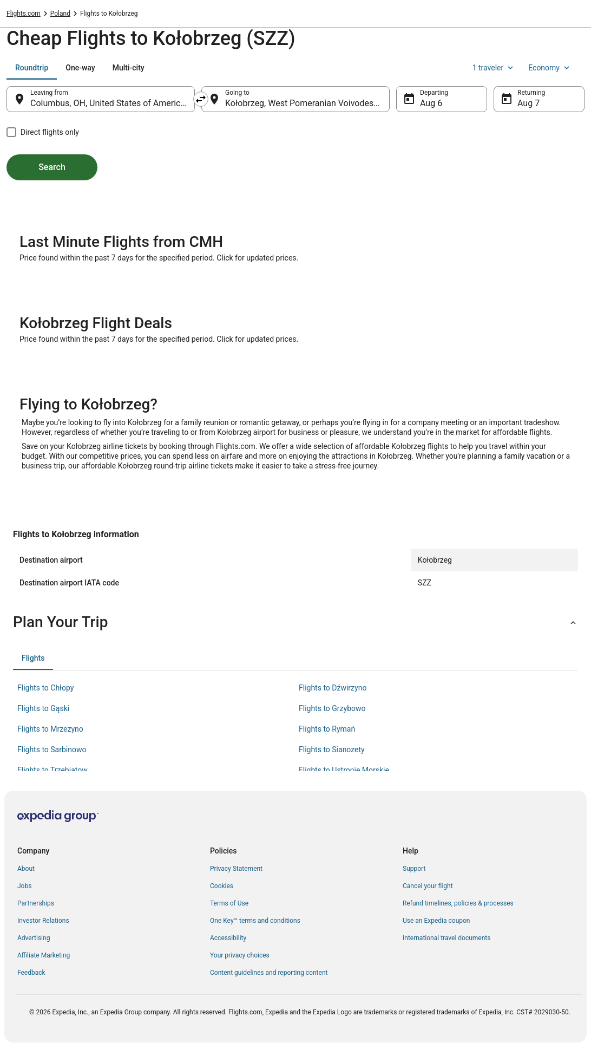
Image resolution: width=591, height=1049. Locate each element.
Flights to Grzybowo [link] (332, 708)
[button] (295, 622)
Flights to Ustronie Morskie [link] (344, 770)
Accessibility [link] (228, 938)
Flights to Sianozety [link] (332, 749)
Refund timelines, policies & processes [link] (458, 903)
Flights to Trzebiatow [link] (52, 770)
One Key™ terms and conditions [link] (255, 920)
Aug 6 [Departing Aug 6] (431, 103)
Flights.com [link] (23, 13)
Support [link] (414, 868)
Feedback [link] (31, 972)
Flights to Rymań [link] (327, 729)
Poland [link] (60, 13)
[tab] (31, 68)
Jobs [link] (24, 886)
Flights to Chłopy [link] (45, 687)
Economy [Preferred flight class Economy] (550, 68)
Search (51, 167)
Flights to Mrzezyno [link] (50, 729)
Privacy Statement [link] (236, 868)
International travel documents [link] (446, 938)
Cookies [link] (221, 886)
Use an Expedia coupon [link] (436, 920)
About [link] (26, 868)
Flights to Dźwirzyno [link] (332, 687)
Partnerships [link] (35, 903)
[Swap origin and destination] (200, 99)
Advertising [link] (33, 938)
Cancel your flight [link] (428, 886)
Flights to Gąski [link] (43, 708)
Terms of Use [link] (229, 903)
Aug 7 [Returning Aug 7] (528, 103)
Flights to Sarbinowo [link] (51, 749)
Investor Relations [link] (43, 920)
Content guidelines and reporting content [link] (268, 972)
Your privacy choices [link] (240, 955)
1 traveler (494, 68)
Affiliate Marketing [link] (43, 955)
